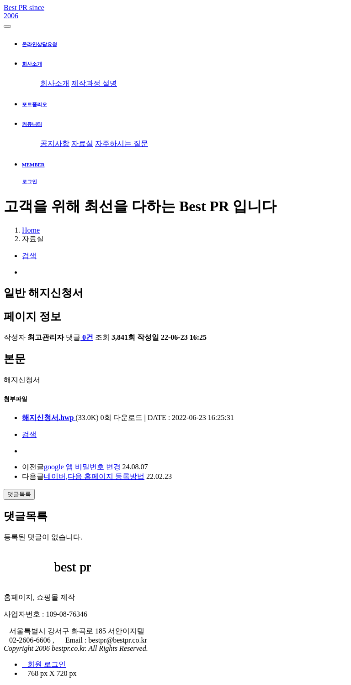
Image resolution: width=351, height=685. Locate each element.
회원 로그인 (44, 664)
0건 (86, 337)
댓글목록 (19, 494)
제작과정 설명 (94, 83)
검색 (29, 255)
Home (31, 230)
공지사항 (54, 143)
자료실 (82, 143)
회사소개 (54, 83)
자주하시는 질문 (121, 143)
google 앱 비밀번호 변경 (82, 467)
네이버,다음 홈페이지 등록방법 (94, 476)
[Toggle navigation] (7, 26)
